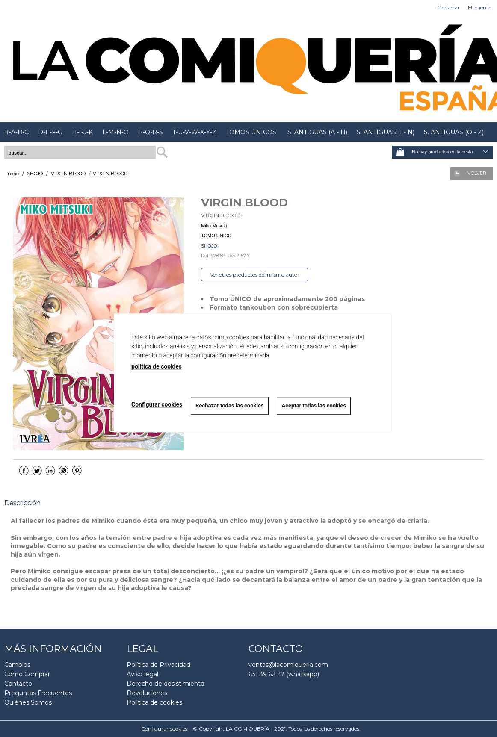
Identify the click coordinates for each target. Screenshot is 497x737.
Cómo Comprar (27, 674)
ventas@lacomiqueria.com (288, 665)
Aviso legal (142, 674)
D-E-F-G (50, 132)
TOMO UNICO (216, 235)
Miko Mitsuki (214, 225)
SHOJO (209, 245)
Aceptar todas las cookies (314, 405)
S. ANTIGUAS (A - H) (316, 132)
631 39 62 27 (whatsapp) (283, 674)
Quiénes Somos (28, 702)
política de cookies (156, 366)
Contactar (448, 8)
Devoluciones (147, 693)
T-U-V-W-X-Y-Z (194, 132)
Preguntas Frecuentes (38, 693)
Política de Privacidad (158, 665)
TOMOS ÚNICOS (251, 132)
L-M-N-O (115, 132)
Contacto (18, 683)
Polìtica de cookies (154, 702)
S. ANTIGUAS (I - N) (385, 132)
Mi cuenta (479, 8)
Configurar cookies (165, 728)
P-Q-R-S (150, 132)
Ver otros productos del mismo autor (254, 274)
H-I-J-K (82, 132)
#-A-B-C (17, 132)
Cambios (17, 665)
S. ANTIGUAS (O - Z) (454, 132)
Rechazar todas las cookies (229, 405)
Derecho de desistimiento (165, 683)
